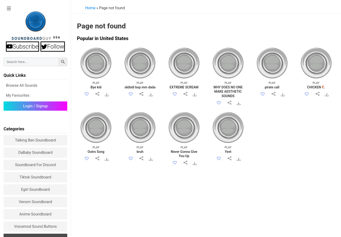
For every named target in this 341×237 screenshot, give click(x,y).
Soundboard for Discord (35, 165)
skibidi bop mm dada (140, 85)
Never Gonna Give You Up (184, 151)
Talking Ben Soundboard (35, 140)
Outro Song (96, 149)
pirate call (272, 85)
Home (90, 8)
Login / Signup (35, 106)
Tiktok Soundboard (35, 177)
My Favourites (18, 95)
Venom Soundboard (35, 202)
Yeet (228, 149)
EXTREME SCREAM (184, 85)
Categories (14, 128)
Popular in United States (102, 38)
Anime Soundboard (35, 214)
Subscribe (22, 46)
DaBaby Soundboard (35, 152)
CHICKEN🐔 (316, 85)
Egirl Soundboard (35, 189)
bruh (140, 149)
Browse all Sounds (21, 85)
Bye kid (96, 85)
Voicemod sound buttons (35, 226)
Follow (52, 46)
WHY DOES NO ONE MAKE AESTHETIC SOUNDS (228, 89)
